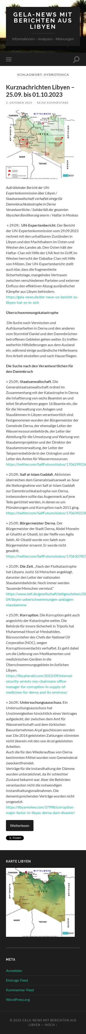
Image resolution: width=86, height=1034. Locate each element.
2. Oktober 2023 (19, 102)
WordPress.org (18, 999)
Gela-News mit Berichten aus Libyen (43, 20)
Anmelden (14, 970)
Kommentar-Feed (20, 990)
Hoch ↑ (51, 1025)
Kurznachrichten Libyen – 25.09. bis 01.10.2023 (40, 90)
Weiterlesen (19, 825)
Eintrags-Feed (17, 980)
